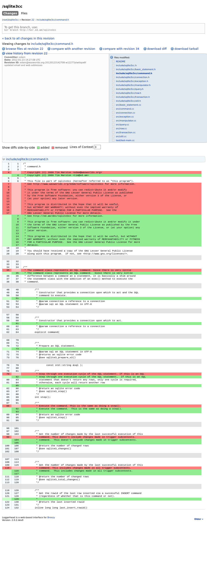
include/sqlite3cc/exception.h (132, 82)
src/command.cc (125, 109)
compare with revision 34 (121, 49)
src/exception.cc (125, 117)
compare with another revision (73, 49)
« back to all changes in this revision (28, 39)
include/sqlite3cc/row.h (128, 93)
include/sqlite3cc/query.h (129, 89)
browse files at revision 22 (24, 49)
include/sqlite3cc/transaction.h (133, 97)
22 (33, 19)
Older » (198, 563)
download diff (157, 49)
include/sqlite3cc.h (126, 66)
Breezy (51, 562)
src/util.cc (121, 137)
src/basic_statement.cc (128, 105)
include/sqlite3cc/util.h (128, 101)
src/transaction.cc (125, 133)
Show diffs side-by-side (18, 148)
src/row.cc (121, 129)
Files (24, 13)
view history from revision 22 (26, 54)
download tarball (186, 49)
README (120, 62)
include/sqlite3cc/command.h (53, 19)
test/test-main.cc (125, 141)
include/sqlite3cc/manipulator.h (133, 85)
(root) (5, 19)
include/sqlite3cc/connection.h (133, 78)
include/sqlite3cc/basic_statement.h (136, 70)
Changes (10, 13)
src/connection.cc (125, 113)
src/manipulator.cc (126, 121)
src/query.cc (122, 125)
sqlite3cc (14, 19)
